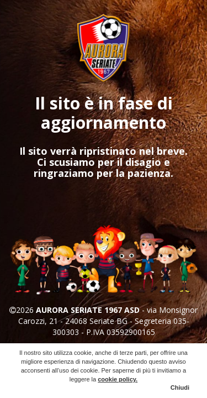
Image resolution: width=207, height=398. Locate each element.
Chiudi (180, 387)
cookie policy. (117, 379)
